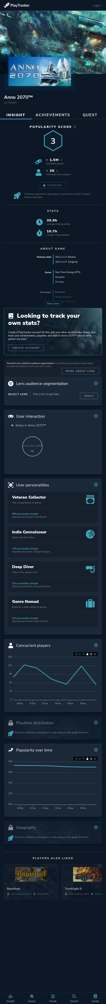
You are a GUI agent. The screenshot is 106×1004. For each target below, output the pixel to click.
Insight (10, 998)
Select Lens (18, 394)
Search (74, 998)
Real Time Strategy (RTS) (68, 272)
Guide (95, 998)
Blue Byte (60, 292)
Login (97, 6)
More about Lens (80, 371)
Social (53, 998)
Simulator (60, 277)
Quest (31, 998)
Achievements (53, 114)
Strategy (59, 282)
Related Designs (63, 297)
